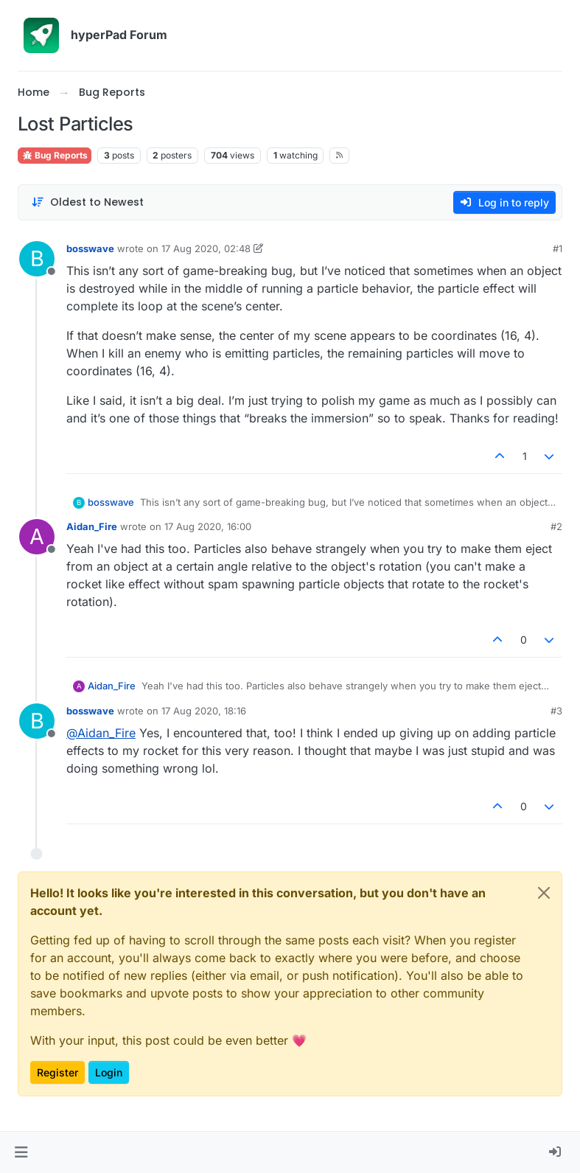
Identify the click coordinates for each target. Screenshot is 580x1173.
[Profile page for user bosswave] (37, 258)
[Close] (544, 892)
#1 (557, 248)
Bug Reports (54, 155)
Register (57, 1072)
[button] (21, 1152)
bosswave (90, 248)
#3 (556, 711)
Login (108, 1072)
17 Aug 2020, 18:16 (203, 711)
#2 (556, 526)
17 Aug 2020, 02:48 (206, 248)
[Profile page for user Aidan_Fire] (37, 536)
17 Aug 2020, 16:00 (207, 526)
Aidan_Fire (91, 526)
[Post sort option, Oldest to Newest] (87, 202)
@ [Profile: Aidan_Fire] (101, 732)
